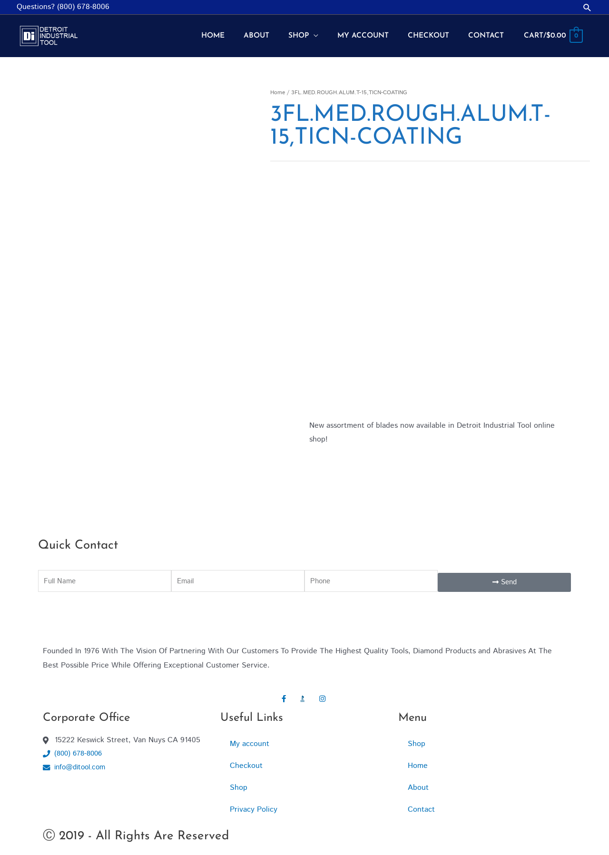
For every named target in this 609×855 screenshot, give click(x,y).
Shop (238, 781)
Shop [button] (416, 738)
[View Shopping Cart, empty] (552, 33)
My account (249, 738)
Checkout (246, 760)
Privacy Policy (253, 803)
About (418, 781)
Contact (421, 803)
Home (277, 87)
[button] (587, 7)
